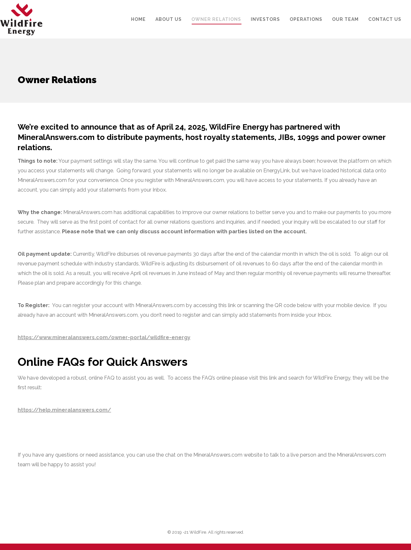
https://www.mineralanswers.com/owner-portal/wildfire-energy (104, 337)
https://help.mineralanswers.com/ (64, 410)
